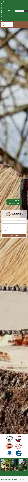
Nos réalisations (14, 200)
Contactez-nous (14, 203)
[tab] (14, 241)
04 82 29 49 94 (2, 5)
